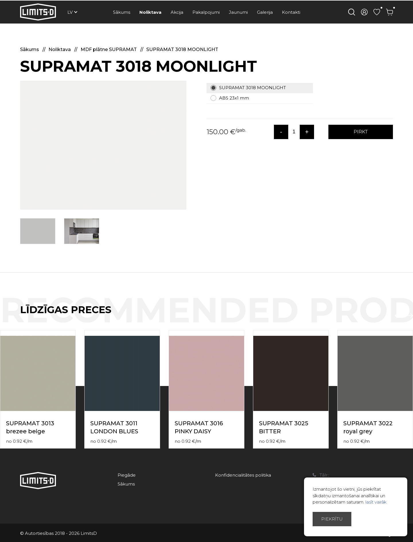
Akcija (177, 12)
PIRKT (361, 131)
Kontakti (291, 12)
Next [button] (409, 316)
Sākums (121, 12)
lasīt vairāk (376, 502)
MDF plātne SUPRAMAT (109, 49)
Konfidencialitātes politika (243, 475)
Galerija (265, 12)
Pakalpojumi (206, 12)
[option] (103, 145)
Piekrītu (332, 519)
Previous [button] (398, 316)
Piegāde (127, 475)
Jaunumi (238, 12)
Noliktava (150, 12)
